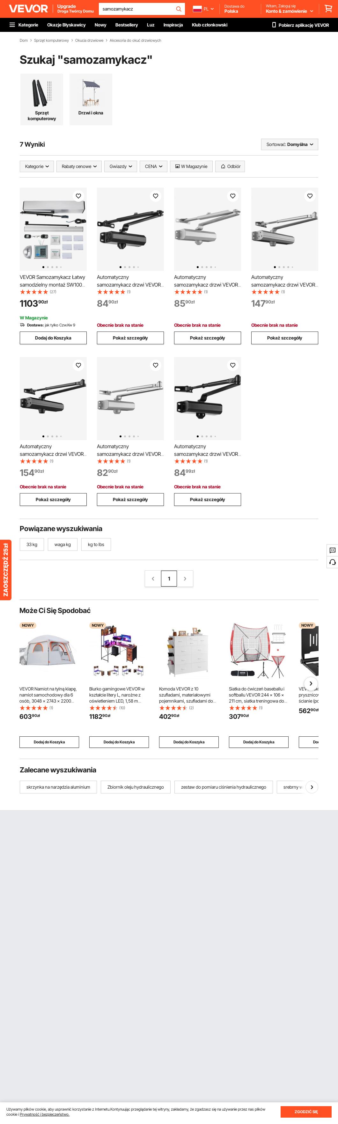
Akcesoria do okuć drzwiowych (135, 40)
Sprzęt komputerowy (51, 40)
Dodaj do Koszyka (53, 337)
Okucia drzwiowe (89, 40)
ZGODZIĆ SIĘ (306, 1111)
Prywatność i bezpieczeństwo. (45, 1114)
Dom (24, 40)
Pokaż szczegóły (130, 337)
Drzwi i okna (90, 112)
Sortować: (276, 144)
